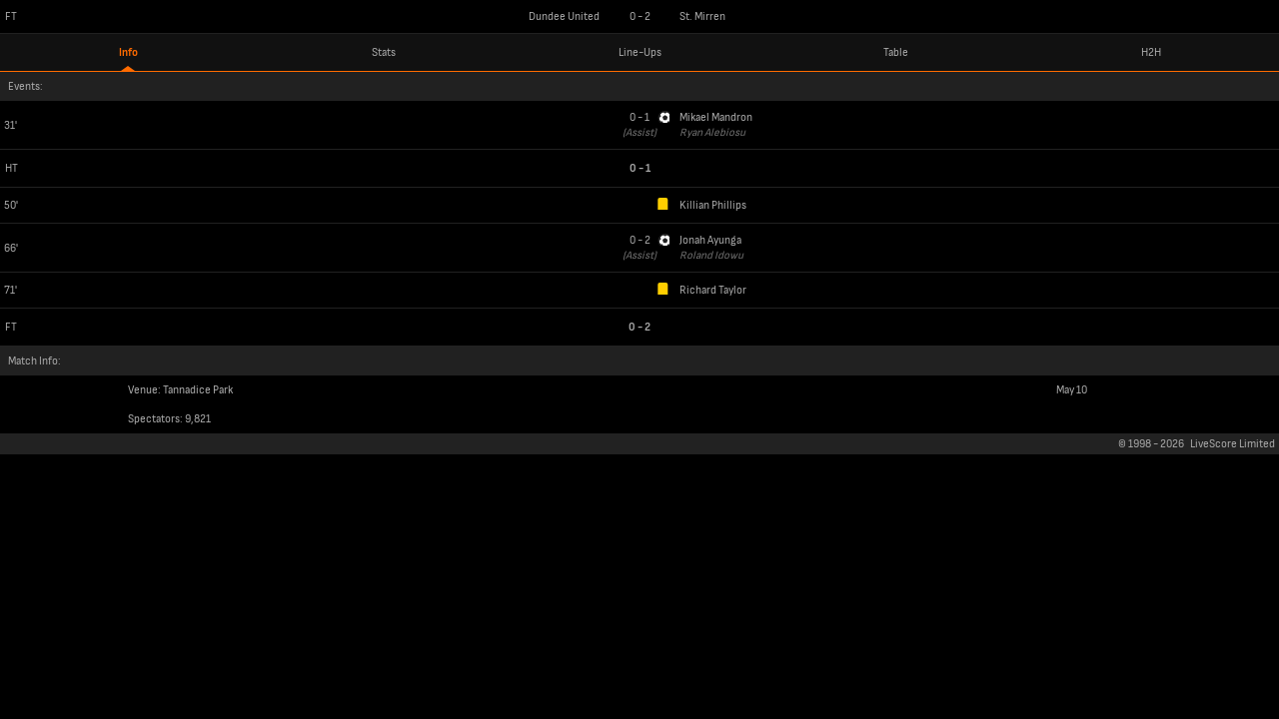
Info (128, 52)
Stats (384, 52)
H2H (1151, 52)
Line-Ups (640, 52)
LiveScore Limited (1232, 443)
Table (895, 52)
